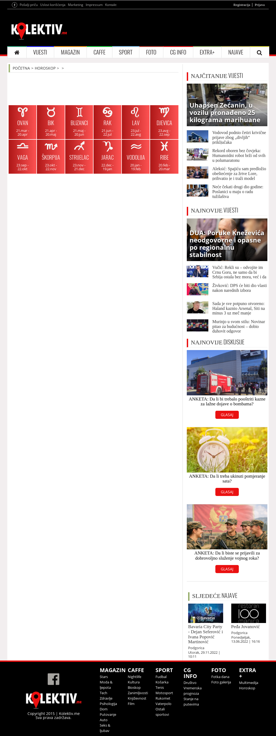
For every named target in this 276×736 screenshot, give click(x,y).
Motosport (164, 692)
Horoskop (247, 688)
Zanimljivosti (138, 692)
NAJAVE (235, 52)
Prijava (260, 5)
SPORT (125, 52)
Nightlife (134, 676)
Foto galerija (221, 682)
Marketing (75, 4)
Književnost (137, 698)
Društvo (190, 682)
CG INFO (178, 52)
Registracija (241, 5)
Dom (104, 709)
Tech (103, 692)
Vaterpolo (163, 703)
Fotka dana (220, 676)
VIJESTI (40, 52)
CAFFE (99, 52)
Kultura (134, 682)
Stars (104, 676)
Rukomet (163, 698)
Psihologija (108, 703)
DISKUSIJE (217, 342)
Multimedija (248, 682)
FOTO (151, 52)
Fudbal (161, 676)
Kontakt (110, 4)
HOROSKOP (45, 68)
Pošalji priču (29, 4)
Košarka (162, 682)
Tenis (160, 687)
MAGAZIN (70, 52)
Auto (104, 719)
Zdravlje (106, 698)
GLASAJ (227, 414)
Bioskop (134, 687)
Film (131, 703)
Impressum (94, 4)
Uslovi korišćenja (52, 4)
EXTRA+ (207, 52)
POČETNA (21, 68)
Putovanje (108, 714)
